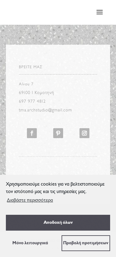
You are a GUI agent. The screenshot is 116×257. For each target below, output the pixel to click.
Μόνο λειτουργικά (30, 243)
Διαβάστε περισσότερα (30, 200)
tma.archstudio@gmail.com (45, 110)
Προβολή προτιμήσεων (85, 243)
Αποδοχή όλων (58, 222)
